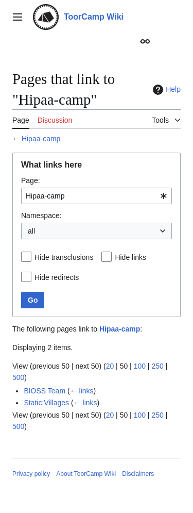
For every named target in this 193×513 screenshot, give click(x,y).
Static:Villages (46, 403)
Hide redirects (56, 277)
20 (110, 366)
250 (157, 366)
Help (165, 90)
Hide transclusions (63, 257)
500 (18, 377)
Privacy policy (31, 473)
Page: (30, 180)
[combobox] (96, 196)
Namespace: (41, 215)
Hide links (130, 257)
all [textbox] (31, 231)
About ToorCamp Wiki (86, 473)
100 (140, 366)
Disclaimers (138, 473)
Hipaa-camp (41, 139)
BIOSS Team (44, 391)
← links (82, 391)
